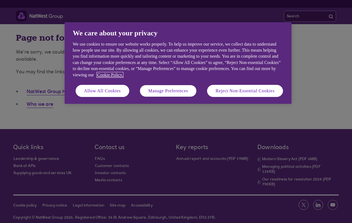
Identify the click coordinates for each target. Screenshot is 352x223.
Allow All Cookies (102, 90)
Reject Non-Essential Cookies (245, 90)
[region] (178, 63)
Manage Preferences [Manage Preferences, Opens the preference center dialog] (168, 90)
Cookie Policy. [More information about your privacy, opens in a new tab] (110, 75)
